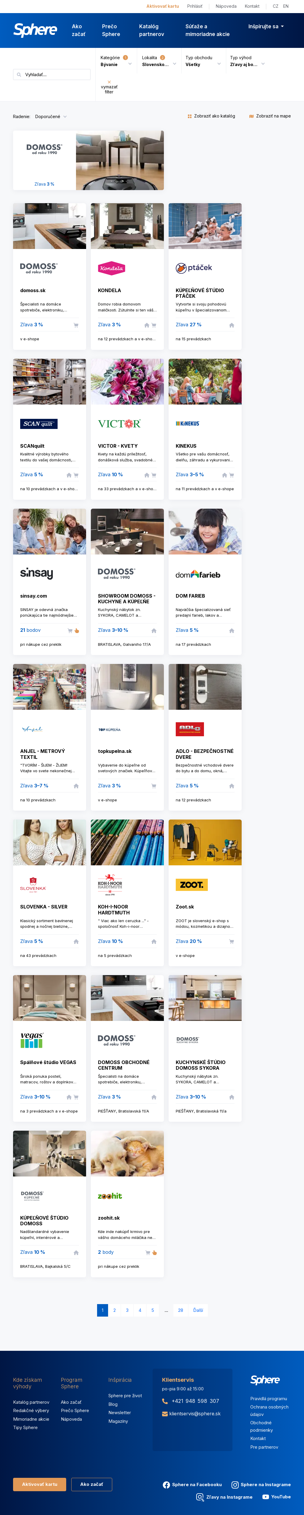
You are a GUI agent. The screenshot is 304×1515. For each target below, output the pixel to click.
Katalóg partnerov (151, 30)
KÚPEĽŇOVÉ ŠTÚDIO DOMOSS (44, 1220)
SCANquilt (32, 446)
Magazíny (118, 1421)
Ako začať (79, 30)
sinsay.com (33, 596)
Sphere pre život (125, 1395)
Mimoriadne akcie (31, 1419)
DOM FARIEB (190, 596)
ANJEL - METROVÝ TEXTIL (42, 754)
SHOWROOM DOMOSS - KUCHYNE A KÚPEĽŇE (127, 598)
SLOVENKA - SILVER (43, 907)
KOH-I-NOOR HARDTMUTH (114, 909)
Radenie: (21, 116)
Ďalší (198, 1310)
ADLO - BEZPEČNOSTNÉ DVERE (205, 754)
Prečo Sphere (111, 30)
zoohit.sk (109, 1218)
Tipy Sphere (25, 1427)
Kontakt (252, 6)
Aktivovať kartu (162, 6)
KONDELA (109, 290)
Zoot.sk (185, 907)
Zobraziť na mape (270, 115)
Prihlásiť (194, 6)
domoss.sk (32, 290)
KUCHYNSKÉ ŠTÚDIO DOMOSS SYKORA (201, 1065)
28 (180, 1310)
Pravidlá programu (268, 1398)
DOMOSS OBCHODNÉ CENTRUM (124, 1065)
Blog (113, 1404)
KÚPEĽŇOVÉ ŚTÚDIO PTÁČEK (200, 293)
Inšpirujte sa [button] (264, 26)
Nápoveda (226, 6)
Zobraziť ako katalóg (211, 115)
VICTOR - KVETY (118, 446)
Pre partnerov (264, 1447)
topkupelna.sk (115, 751)
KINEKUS (186, 446)
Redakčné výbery (31, 1410)
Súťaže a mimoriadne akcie (208, 30)
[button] (201, 60)
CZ (275, 6)
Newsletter (119, 1412)
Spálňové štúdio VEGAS (48, 1062)
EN (286, 6)
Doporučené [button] (47, 116)
